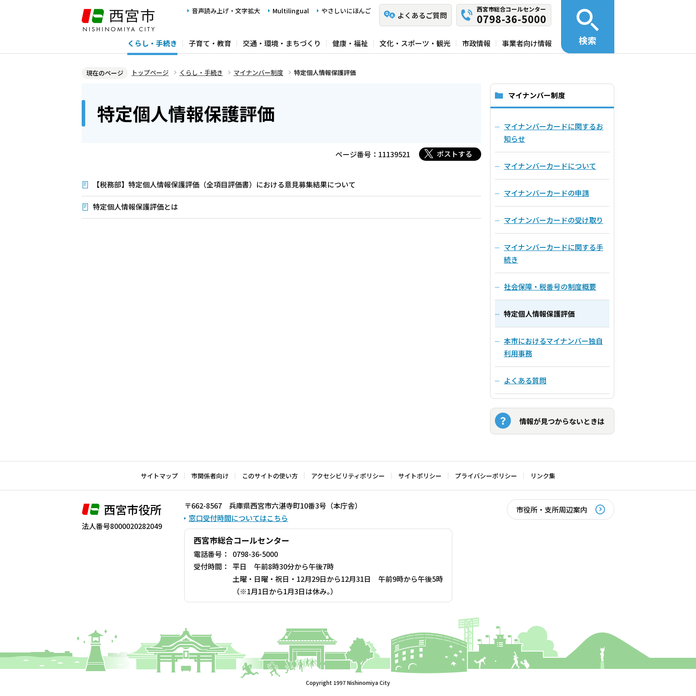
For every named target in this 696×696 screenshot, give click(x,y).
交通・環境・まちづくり (282, 43)
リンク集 (542, 475)
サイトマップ (159, 475)
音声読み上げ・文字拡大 (226, 10)
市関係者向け (210, 475)
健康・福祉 (350, 43)
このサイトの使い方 (270, 475)
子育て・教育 (210, 43)
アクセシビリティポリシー (348, 475)
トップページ (150, 72)
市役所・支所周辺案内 (551, 509)
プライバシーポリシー (486, 475)
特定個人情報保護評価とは (135, 206)
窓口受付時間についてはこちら (238, 518)
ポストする (454, 153)
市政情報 (476, 43)
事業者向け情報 (527, 43)
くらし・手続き (152, 43)
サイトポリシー (420, 475)
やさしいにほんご (346, 10)
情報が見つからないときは (562, 421)
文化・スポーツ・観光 (415, 43)
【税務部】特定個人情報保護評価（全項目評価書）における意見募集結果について (224, 184)
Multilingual (291, 10)
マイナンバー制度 (258, 72)
